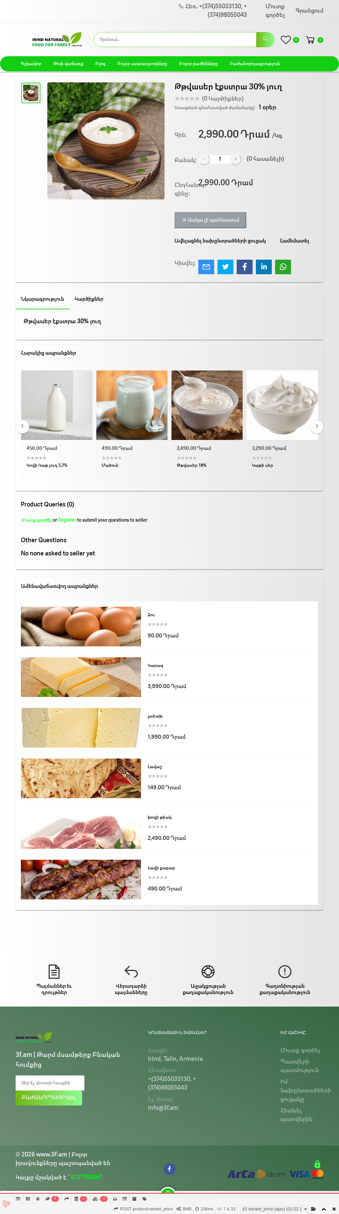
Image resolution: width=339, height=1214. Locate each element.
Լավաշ (155, 767)
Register (67, 520)
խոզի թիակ (160, 817)
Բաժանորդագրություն (255, 64)
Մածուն (110, 465)
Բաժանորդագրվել (49, 1098)
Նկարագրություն (42, 299)
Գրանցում (309, 11)
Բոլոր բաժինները (198, 64)
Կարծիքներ (88, 299)
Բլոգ (100, 64)
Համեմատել (294, 241)
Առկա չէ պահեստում (210, 220)
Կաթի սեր (262, 465)
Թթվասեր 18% (192, 465)
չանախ (155, 716)
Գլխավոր (31, 64)
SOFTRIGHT (87, 1178)
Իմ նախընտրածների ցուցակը (305, 1091)
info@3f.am (163, 1108)
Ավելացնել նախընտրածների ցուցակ (220, 241)
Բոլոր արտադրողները (142, 64)
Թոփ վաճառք (68, 64)
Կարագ (155, 666)
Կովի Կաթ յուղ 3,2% (47, 465)
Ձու (151, 615)
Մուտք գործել (275, 11)
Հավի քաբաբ (161, 868)
